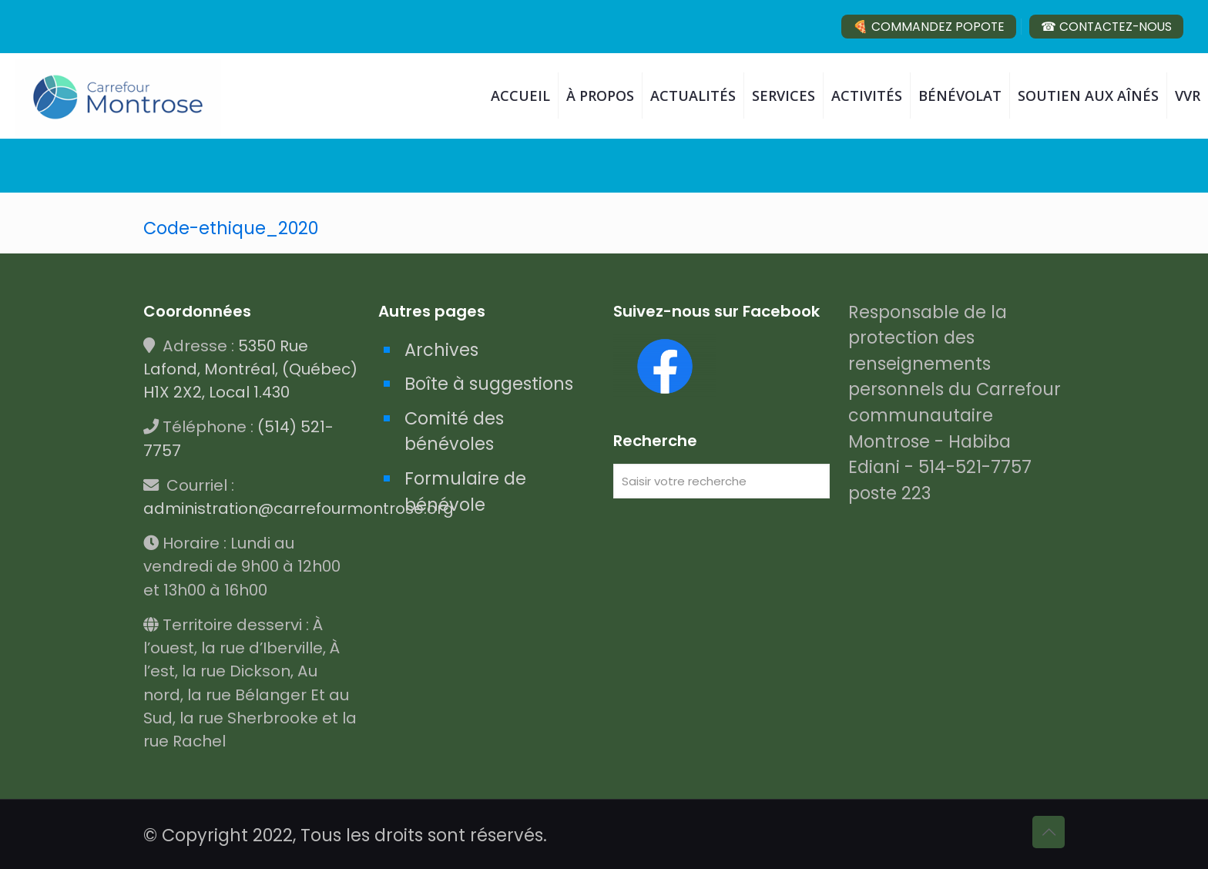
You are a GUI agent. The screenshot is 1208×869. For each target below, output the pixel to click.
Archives (441, 349)
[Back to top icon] (1048, 832)
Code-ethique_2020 (230, 228)
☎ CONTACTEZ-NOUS (1106, 26)
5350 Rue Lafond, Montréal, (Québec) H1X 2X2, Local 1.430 (250, 369)
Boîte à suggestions (488, 383)
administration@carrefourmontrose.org (298, 508)
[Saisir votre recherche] (721, 481)
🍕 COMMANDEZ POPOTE (929, 26)
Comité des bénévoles (454, 431)
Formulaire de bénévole (465, 491)
